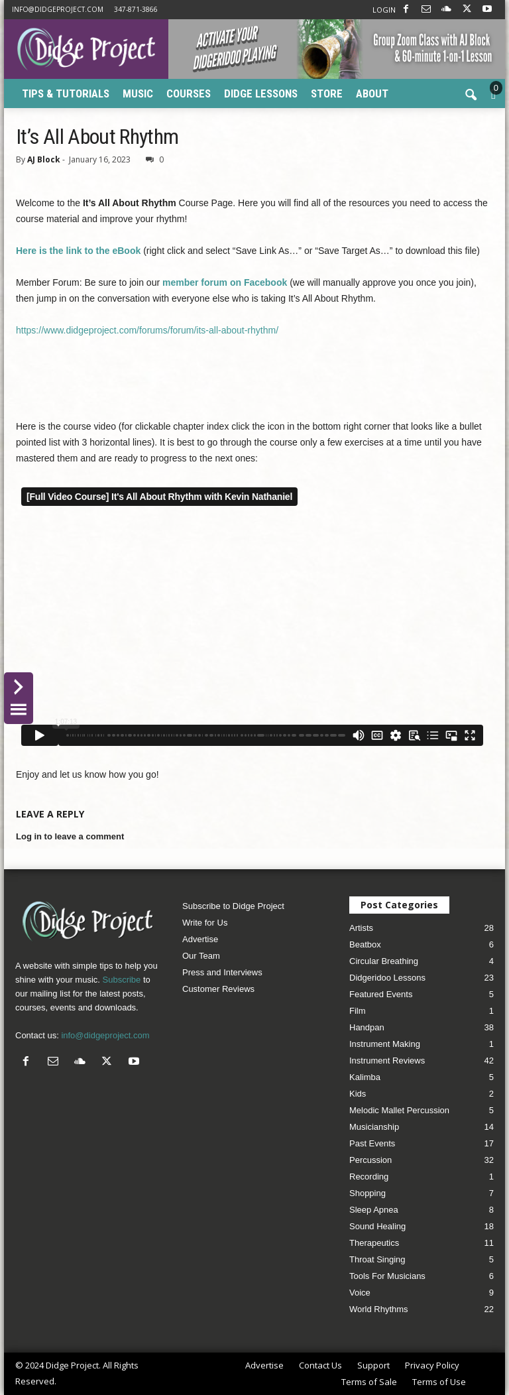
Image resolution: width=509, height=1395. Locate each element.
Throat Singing (377, 1259)
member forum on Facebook (224, 282)
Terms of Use (439, 1382)
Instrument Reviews (387, 1060)
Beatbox (365, 944)
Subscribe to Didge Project (233, 906)
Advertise (200, 939)
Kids (357, 1094)
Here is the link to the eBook (78, 250)
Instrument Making (384, 1044)
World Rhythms (378, 1309)
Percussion (370, 1160)
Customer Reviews (218, 989)
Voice (359, 1293)
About (372, 93)
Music (138, 93)
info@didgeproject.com (57, 9)
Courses (188, 93)
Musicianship (374, 1127)
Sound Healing (377, 1226)
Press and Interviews (222, 972)
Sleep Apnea (373, 1210)
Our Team (201, 956)
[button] (470, 95)
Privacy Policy (432, 1365)
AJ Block (43, 159)
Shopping (367, 1193)
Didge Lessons (261, 93)
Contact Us (320, 1365)
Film (357, 1011)
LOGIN (384, 10)
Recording (368, 1177)
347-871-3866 (136, 9)
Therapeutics (374, 1243)
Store (327, 93)
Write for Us (204, 923)
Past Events (372, 1143)
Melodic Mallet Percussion (399, 1110)
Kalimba (364, 1077)
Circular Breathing (383, 961)
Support (373, 1365)
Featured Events (380, 994)
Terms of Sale (369, 1382)
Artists (361, 928)
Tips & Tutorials (65, 93)
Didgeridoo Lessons (387, 978)
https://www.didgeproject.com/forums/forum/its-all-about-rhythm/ (147, 330)
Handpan (366, 1027)
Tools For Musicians (387, 1276)
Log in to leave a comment (70, 836)
